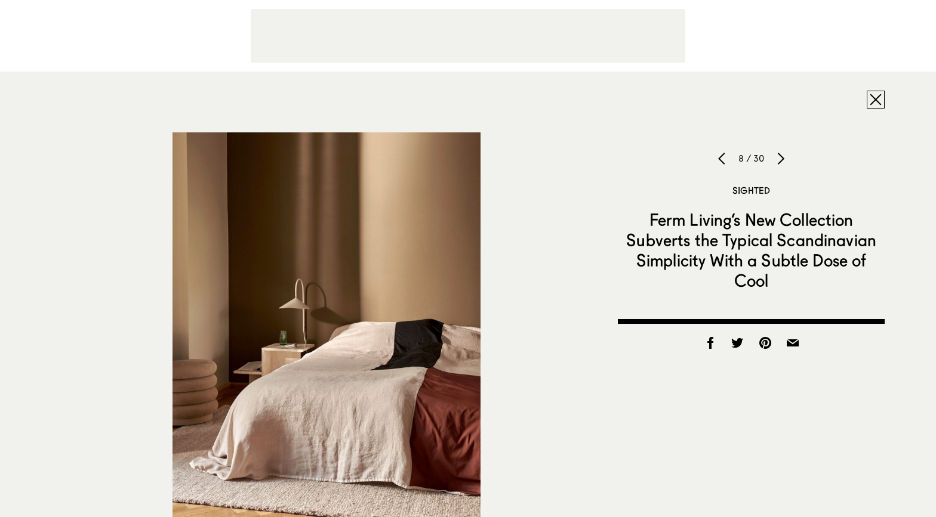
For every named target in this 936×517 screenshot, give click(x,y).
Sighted (751, 190)
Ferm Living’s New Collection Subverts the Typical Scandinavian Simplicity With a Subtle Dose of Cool (751, 249)
